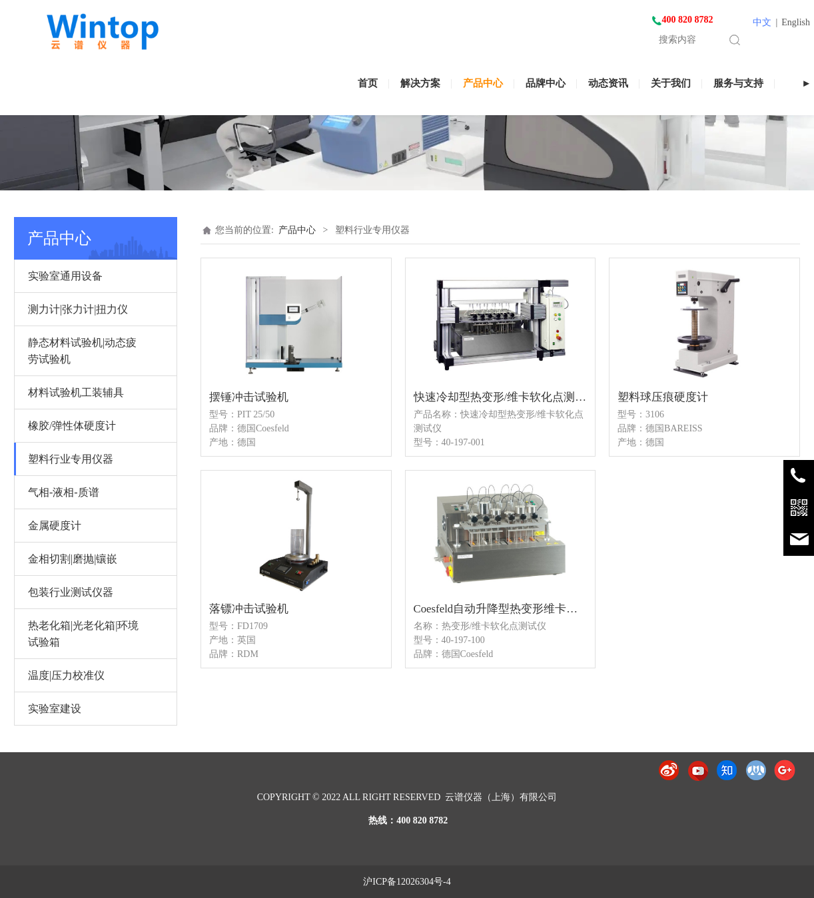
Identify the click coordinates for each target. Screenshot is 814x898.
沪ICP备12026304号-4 (406, 882)
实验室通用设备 (65, 276)
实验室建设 (54, 708)
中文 (762, 22)
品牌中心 (546, 83)
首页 (368, 83)
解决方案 (420, 83)
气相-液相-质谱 (63, 492)
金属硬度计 (54, 525)
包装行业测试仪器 (70, 592)
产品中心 (483, 83)
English (795, 22)
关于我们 (671, 83)
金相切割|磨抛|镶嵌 (72, 558)
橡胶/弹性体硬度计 (72, 425)
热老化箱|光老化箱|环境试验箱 (83, 634)
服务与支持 (738, 83)
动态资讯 (608, 83)
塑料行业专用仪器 (70, 459)
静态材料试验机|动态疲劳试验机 (82, 351)
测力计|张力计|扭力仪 (78, 309)
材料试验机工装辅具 (76, 392)
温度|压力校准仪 (66, 675)
